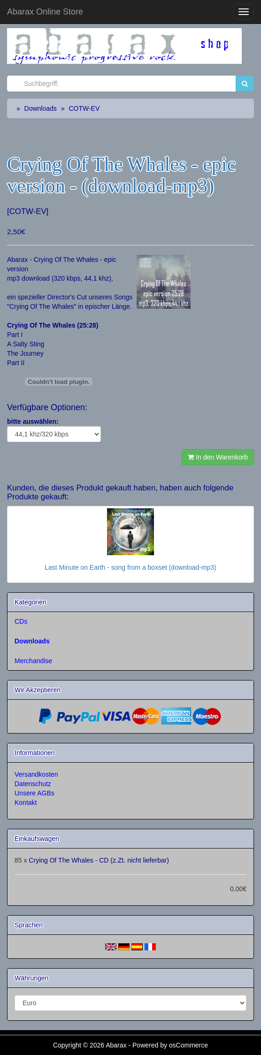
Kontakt (26, 802)
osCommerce (188, 1045)
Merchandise (33, 661)
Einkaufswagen (37, 838)
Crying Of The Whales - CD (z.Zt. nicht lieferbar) (99, 860)
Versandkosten (36, 774)
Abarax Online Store (45, 11)
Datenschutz (33, 783)
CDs (21, 621)
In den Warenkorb (218, 457)
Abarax (117, 1045)
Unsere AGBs (34, 793)
